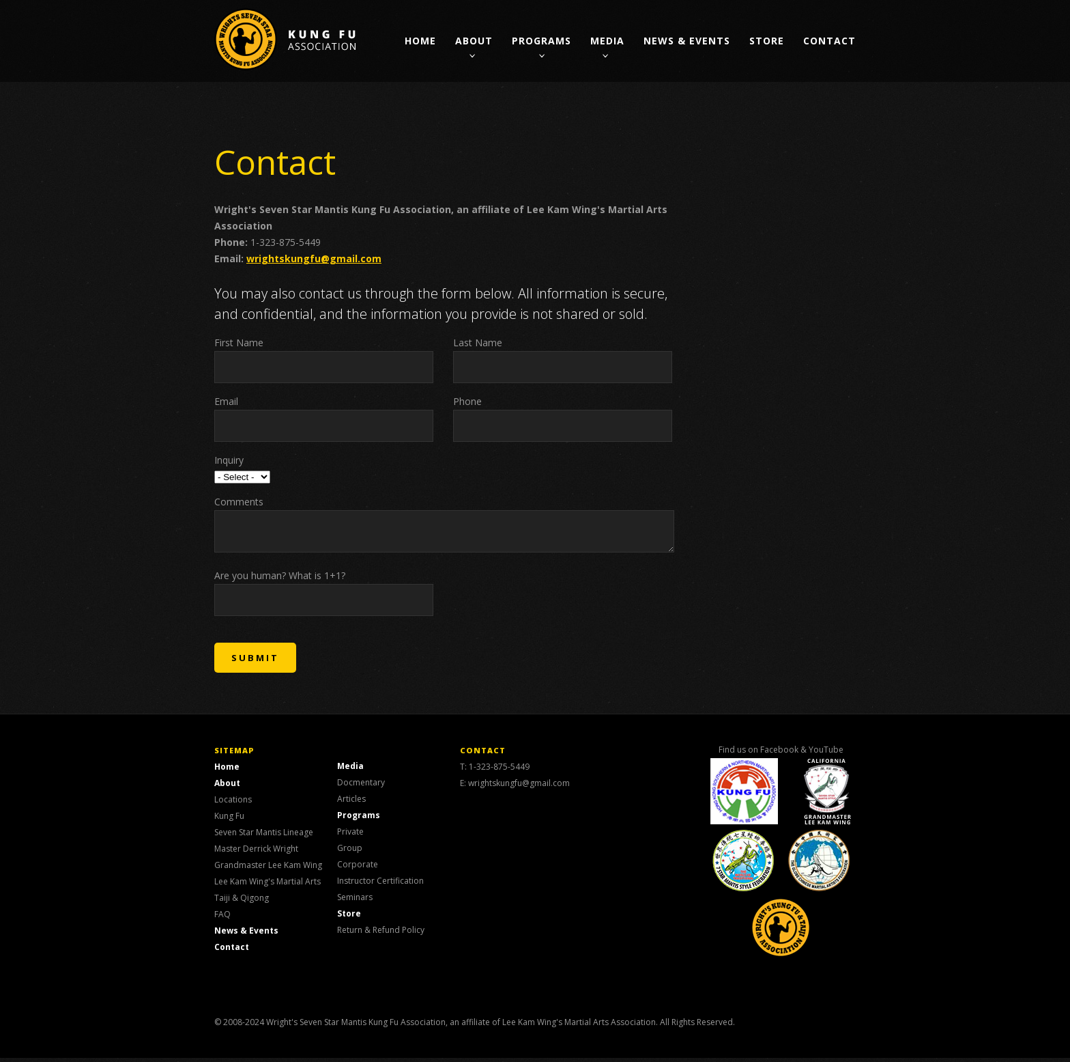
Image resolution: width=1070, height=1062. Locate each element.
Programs (541, 40)
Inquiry (229, 459)
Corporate (357, 868)
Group (349, 852)
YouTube (826, 753)
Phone (467, 401)
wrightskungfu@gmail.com (313, 258)
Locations (233, 803)
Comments (238, 501)
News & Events (687, 40)
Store (766, 40)
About (474, 40)
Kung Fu (229, 820)
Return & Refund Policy (380, 934)
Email (226, 401)
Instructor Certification (380, 885)
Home (420, 40)
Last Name (477, 342)
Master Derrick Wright (256, 852)
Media (607, 40)
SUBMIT (255, 662)
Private (350, 835)
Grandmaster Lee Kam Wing (268, 869)
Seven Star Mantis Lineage (263, 836)
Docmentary (361, 786)
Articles (351, 803)
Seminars (355, 901)
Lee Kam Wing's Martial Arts (267, 885)
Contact (829, 40)
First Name (238, 342)
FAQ (222, 918)
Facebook (779, 753)
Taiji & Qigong (241, 902)
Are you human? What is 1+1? (279, 579)
